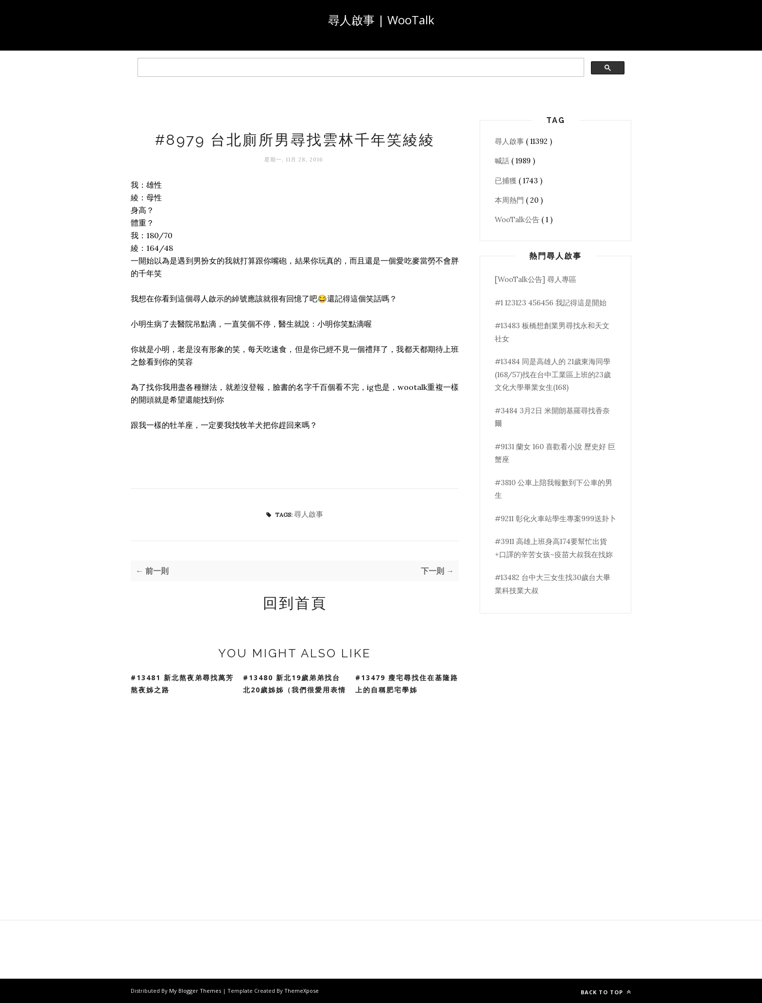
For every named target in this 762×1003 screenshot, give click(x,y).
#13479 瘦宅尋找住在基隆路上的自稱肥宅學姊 (406, 683)
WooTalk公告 (518, 219)
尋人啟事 (308, 514)
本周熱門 (510, 200)
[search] (359, 67)
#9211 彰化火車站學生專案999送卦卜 (555, 518)
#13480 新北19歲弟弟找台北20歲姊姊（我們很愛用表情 (294, 683)
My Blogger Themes (196, 990)
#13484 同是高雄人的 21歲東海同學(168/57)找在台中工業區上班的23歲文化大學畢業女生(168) (553, 374)
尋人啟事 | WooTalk (381, 20)
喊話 (503, 160)
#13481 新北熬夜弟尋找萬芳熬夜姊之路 (182, 683)
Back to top (606, 992)
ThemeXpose (301, 990)
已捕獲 (507, 180)
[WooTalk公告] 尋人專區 (535, 279)
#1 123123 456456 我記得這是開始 (550, 302)
